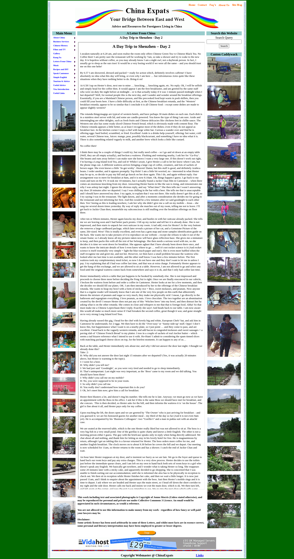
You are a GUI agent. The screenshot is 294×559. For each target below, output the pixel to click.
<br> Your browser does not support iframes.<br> (141, 266)
